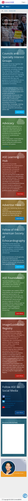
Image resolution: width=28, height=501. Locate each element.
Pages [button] (24, 2)
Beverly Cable (12, 11)
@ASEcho (6, 396)
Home (5, 11)
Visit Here (20, 194)
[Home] (2, 11)
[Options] (25, 460)
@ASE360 (6, 399)
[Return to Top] (2, 499)
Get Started (18, 41)
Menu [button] (8, 6)
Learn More (19, 112)
